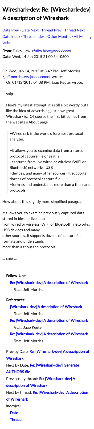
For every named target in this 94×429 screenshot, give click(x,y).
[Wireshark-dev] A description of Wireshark (46, 307)
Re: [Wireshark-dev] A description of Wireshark (49, 283)
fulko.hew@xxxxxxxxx (51, 51)
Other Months (59, 37)
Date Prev (10, 30)
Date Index (11, 37)
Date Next (30, 30)
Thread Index (34, 37)
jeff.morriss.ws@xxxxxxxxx (26, 77)
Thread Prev (51, 30)
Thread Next (74, 30)
